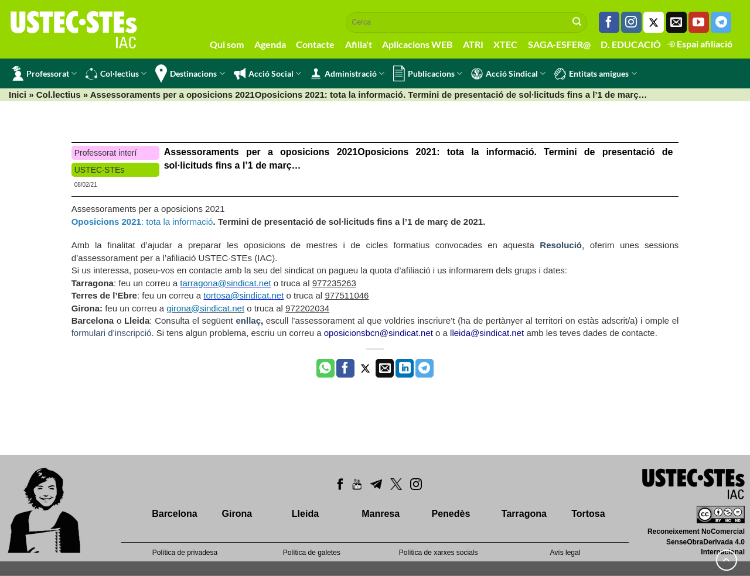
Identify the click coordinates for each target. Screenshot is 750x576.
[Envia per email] (385, 368)
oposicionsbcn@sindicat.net (378, 333)
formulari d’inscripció (111, 333)
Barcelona (174, 514)
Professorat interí (105, 152)
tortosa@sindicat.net (243, 295)
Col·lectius (116, 74)
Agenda (270, 44)
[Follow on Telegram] (721, 22)
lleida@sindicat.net (487, 333)
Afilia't (358, 44)
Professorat (44, 73)
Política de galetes (311, 552)
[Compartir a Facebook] (345, 368)
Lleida (305, 514)
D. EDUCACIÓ (631, 44)
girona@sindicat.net (205, 308)
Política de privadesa (184, 552)
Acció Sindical (508, 74)
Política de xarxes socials (438, 552)
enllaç (248, 320)
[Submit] (577, 22)
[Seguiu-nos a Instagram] (631, 22)
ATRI (473, 44)
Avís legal (565, 552)
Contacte (315, 44)
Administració (347, 74)
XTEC (505, 44)
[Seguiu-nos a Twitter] (653, 22)
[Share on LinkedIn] (405, 368)
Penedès (451, 514)
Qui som (227, 44)
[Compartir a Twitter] (365, 368)
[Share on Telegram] (424, 368)
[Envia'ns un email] (676, 22)
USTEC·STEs (99, 169)
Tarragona (524, 514)
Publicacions (427, 73)
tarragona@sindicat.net (225, 283)
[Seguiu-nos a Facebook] (609, 22)
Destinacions (189, 73)
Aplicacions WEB (417, 44)
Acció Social (267, 74)
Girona (237, 514)
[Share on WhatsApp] (325, 368)
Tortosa (588, 514)
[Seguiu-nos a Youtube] (698, 22)
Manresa (381, 514)
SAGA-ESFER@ (559, 44)
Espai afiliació (699, 43)
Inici (17, 95)
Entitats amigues (595, 74)
